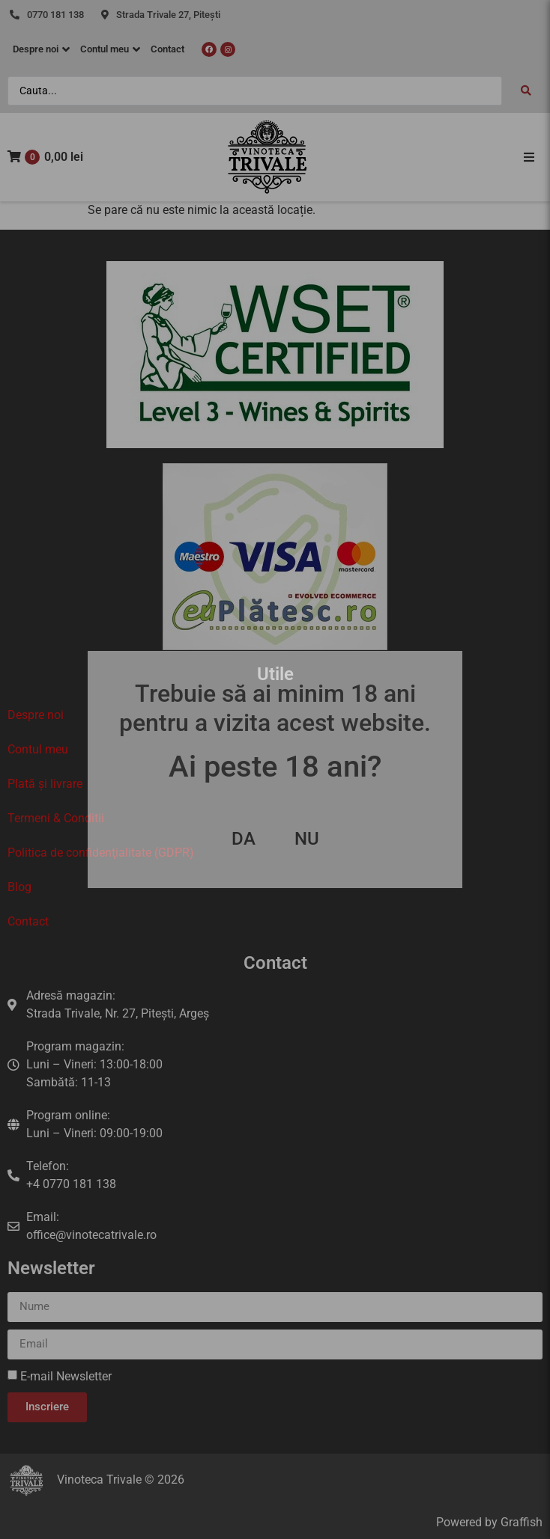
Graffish (522, 1522)
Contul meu (37, 749)
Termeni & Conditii (55, 818)
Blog (19, 887)
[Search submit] (526, 90)
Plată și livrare (44, 784)
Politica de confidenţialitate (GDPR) (100, 852)
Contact (28, 921)
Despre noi (35, 715)
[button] (529, 157)
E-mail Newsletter (66, 1376)
